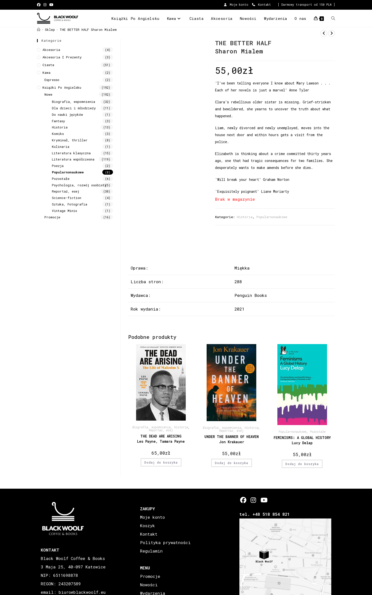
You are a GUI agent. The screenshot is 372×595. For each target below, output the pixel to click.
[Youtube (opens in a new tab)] (51, 4)
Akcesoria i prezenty (62, 57)
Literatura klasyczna (71, 153)
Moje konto (236, 4)
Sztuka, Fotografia (69, 204)
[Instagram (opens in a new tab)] (45, 4)
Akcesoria (51, 49)
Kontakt (261, 4)
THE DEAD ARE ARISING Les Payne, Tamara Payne (161, 439)
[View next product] (331, 33)
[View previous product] (323, 33)
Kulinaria (60, 146)
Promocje (52, 217)
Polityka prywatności (165, 542)
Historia (245, 217)
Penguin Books (250, 295)
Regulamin (151, 551)
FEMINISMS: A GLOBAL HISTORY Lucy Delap (302, 440)
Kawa (46, 72)
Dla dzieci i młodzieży (74, 108)
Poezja (58, 165)
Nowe (48, 94)
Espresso (51, 80)
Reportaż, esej (161, 430)
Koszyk (147, 525)
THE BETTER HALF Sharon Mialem (88, 29)
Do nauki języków (67, 114)
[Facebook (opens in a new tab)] (39, 4)
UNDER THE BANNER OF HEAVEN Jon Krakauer (231, 439)
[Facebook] (243, 500)
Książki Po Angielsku (61, 87)
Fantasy (58, 121)
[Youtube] (263, 500)
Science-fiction (66, 198)
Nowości (149, 585)
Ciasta (48, 65)
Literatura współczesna (73, 159)
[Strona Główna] (38, 29)
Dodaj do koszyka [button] (161, 462)
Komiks (58, 133)
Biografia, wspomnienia (151, 427)
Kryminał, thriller (70, 140)
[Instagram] (253, 500)
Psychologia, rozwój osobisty (79, 185)
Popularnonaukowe (272, 217)
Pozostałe (318, 432)
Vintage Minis (64, 210)
